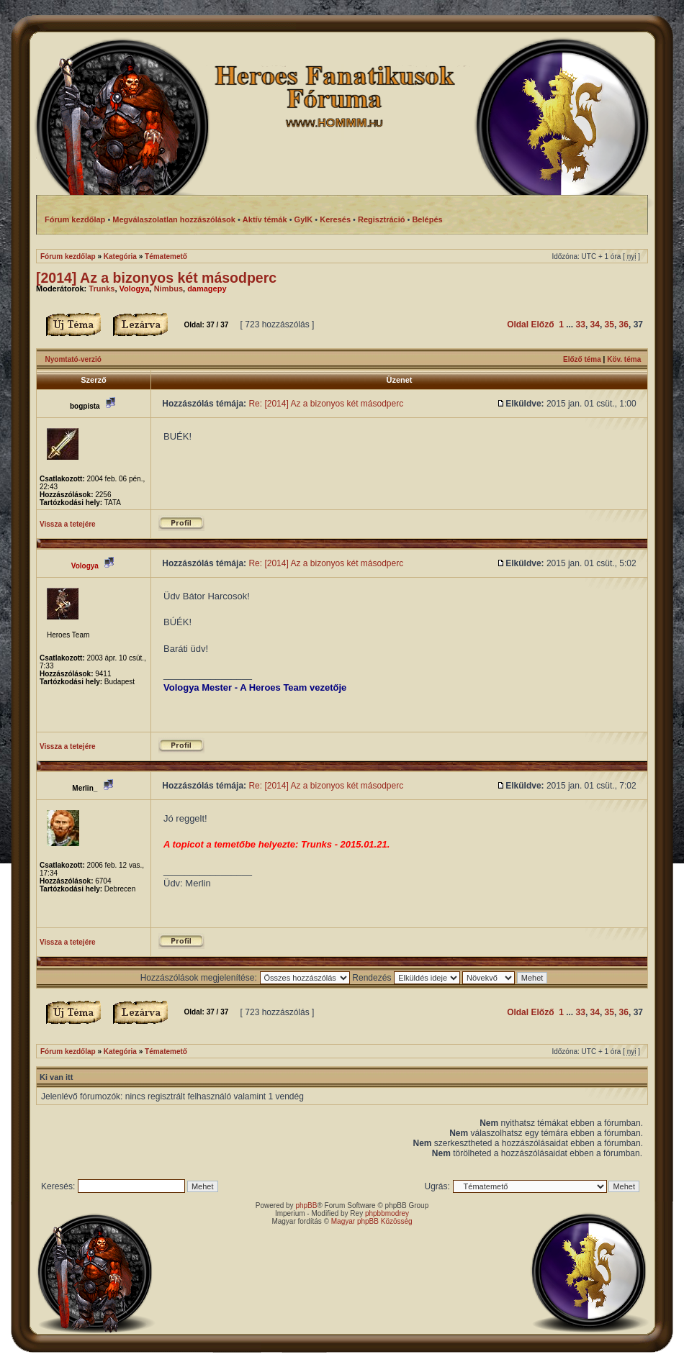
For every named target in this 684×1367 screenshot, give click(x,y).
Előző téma (582, 359)
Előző (542, 324)
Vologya (135, 288)
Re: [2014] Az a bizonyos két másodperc (325, 404)
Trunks (101, 288)
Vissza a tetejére (68, 524)
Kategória (120, 256)
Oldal (517, 324)
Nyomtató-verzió (73, 359)
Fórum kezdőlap (68, 256)
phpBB (306, 1205)
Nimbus (168, 288)
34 (595, 324)
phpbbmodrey (387, 1213)
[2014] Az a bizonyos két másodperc (156, 278)
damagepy (206, 288)
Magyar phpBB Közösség (372, 1221)
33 (580, 324)
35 (609, 324)
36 (624, 324)
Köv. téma (624, 359)
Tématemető (166, 256)
